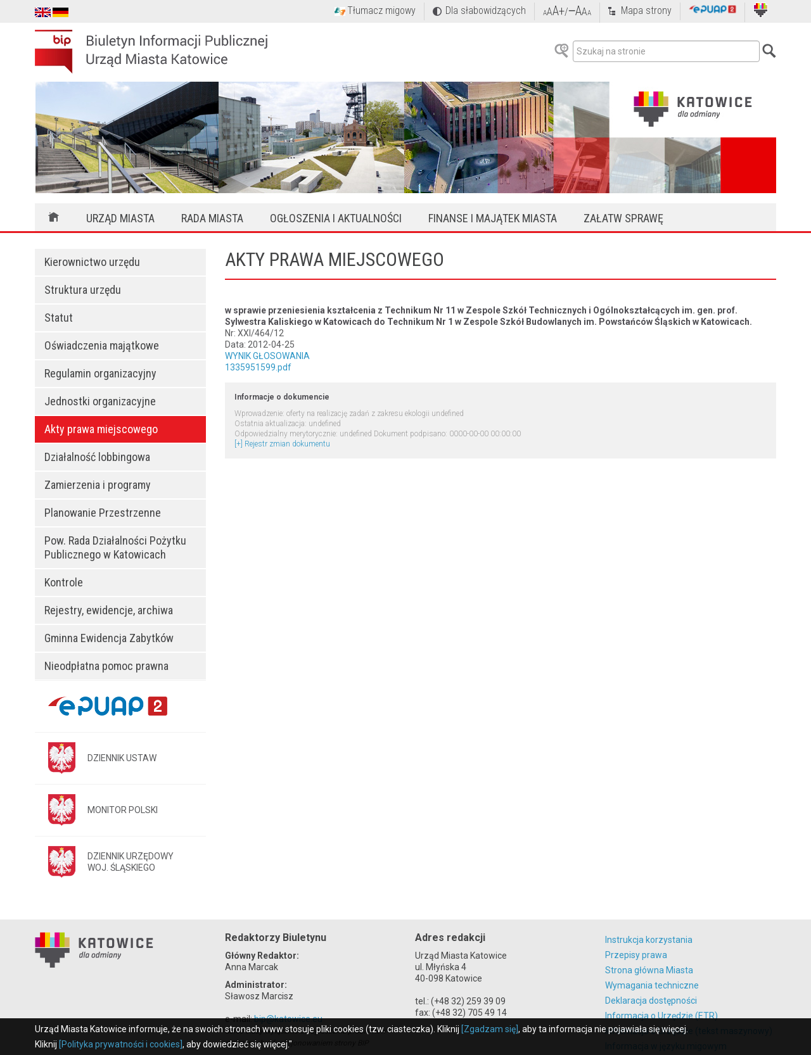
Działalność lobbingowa (97, 457)
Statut (58, 317)
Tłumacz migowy (381, 10)
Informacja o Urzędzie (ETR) (661, 1016)
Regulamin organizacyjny (100, 373)
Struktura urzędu (82, 289)
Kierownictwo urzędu (92, 261)
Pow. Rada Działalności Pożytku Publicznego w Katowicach (115, 547)
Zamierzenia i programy (97, 484)
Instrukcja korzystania (649, 940)
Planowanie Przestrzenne (102, 512)
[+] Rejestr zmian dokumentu (282, 443)
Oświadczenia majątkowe (101, 345)
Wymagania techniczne (652, 985)
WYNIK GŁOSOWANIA (267, 356)
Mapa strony (646, 10)
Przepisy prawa (636, 955)
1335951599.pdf (258, 367)
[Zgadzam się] (489, 1029)
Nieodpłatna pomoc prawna (106, 666)
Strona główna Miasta (649, 970)
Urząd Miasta (120, 218)
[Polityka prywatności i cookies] (120, 1044)
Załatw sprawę (623, 218)
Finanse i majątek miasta (492, 218)
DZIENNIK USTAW (121, 758)
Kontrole (63, 582)
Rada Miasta (212, 218)
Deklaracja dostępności (651, 1000)
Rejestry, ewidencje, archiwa (108, 610)
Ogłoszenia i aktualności (336, 218)
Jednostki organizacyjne (100, 401)
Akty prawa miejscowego (101, 429)
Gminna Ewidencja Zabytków (109, 638)
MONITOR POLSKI (122, 810)
